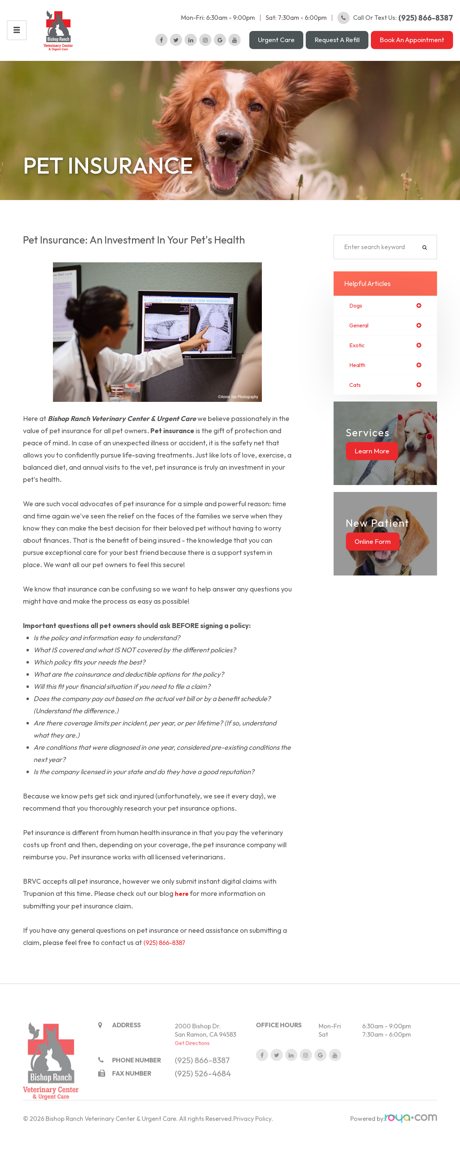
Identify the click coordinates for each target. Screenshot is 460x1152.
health (358, 377)
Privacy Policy (252, 1140)
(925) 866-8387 (167, 952)
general (360, 336)
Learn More (371, 464)
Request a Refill (337, 45)
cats (355, 398)
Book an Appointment (412, 45)
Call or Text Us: (395, 23)
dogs (356, 316)
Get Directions (192, 1064)
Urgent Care (276, 45)
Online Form (372, 554)
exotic (357, 356)
